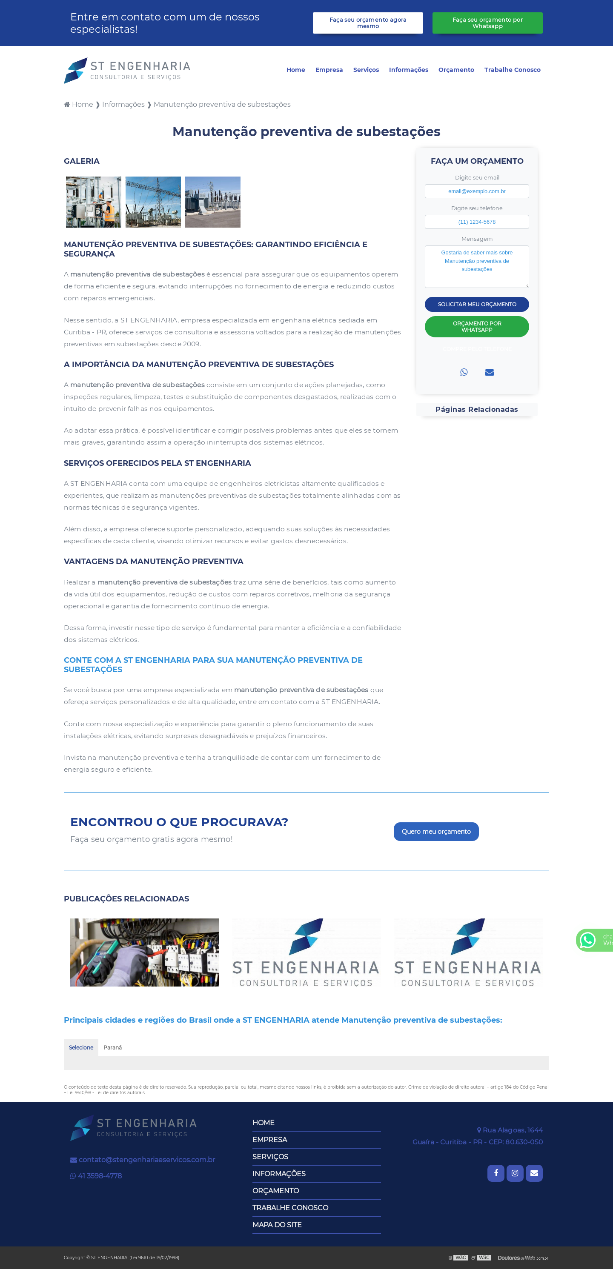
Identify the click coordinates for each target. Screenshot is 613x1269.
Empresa (329, 70)
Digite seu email (477, 177)
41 (96, 1176)
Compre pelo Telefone (477, 349)
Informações (408, 70)
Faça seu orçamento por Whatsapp (488, 23)
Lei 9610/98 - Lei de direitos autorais (106, 1092)
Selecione (81, 1047)
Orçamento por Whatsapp (477, 326)
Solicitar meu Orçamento (477, 304)
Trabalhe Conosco (512, 70)
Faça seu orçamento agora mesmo (368, 23)
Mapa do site (277, 1225)
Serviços (366, 70)
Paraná (112, 1047)
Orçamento (456, 70)
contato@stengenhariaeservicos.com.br (142, 1160)
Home (295, 70)
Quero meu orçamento (436, 832)
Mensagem (477, 239)
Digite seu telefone (477, 208)
